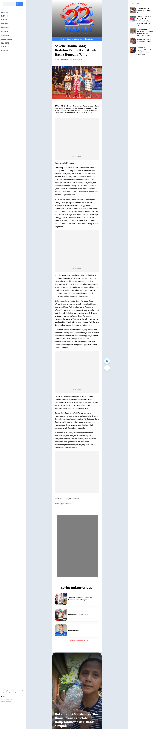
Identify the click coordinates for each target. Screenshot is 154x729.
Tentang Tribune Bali (18, 691)
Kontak (5, 693)
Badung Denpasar (63, 503)
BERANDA (4, 12)
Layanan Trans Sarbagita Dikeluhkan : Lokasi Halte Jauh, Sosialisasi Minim (144, 32)
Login (4, 696)
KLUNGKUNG (6, 43)
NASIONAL (5, 51)
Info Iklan (5, 695)
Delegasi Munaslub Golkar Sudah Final (143, 40)
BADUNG (4, 16)
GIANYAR (4, 31)
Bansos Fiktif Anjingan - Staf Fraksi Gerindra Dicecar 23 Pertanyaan (144, 51)
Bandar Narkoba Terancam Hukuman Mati (144, 10)
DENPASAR (5, 27)
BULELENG (4, 24)
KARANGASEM (6, 39)
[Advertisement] (77, 136)
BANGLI (4, 20)
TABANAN (5, 47)
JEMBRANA (5, 35)
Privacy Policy (6, 691)
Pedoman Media (13, 693)
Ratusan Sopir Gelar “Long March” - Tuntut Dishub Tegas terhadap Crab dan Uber (144, 21)
